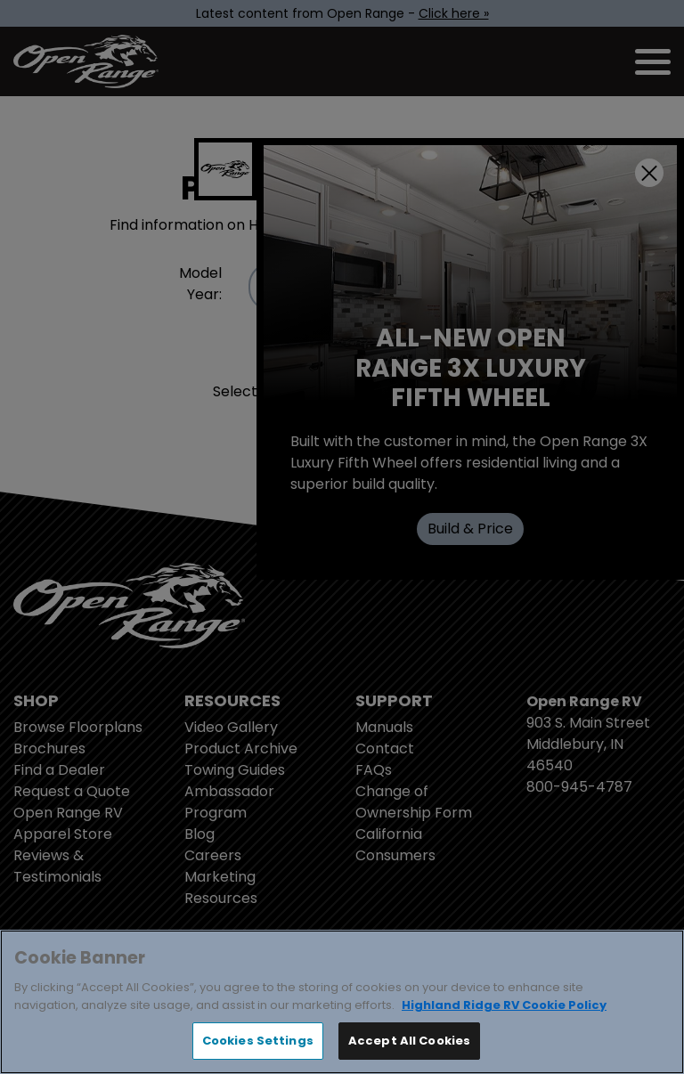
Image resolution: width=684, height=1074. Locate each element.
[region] (342, 1002)
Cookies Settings (258, 1040)
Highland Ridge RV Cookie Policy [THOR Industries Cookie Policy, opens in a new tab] (504, 1005)
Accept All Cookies (409, 1040)
